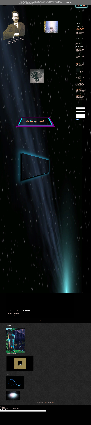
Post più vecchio (70, 320)
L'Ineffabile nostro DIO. (79, 95)
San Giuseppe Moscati (35, 121)
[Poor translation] (4, 409)
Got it (71, 2)
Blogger (53, 402)
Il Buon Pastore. (78, 48)
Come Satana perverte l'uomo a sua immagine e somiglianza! (80, 81)
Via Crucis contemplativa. (80, 53)
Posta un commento (12, 315)
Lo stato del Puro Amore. (80, 99)
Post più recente (9, 320)
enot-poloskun (45, 402)
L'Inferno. (81, 68)
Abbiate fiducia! (78, 63)
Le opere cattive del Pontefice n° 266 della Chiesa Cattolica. (79, 89)
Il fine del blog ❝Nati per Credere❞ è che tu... (80, 29)
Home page (40, 320)
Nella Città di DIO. (79, 59)
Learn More (66, 2)
